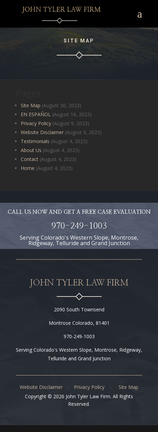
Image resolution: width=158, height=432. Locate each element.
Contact (29, 159)
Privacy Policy (36, 123)
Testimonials (35, 141)
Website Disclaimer (42, 132)
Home (28, 168)
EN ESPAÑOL (36, 114)
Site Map (30, 105)
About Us (31, 150)
